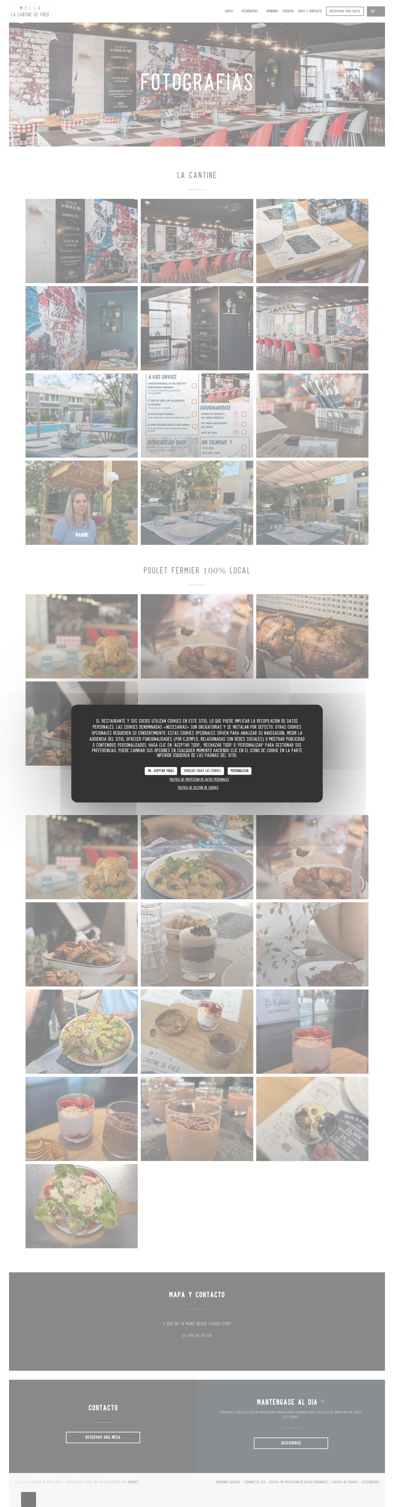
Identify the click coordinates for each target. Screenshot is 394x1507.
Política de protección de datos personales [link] (199, 780)
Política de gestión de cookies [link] (198, 788)
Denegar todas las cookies (202, 771)
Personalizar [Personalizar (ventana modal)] (239, 771)
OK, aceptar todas (161, 771)
